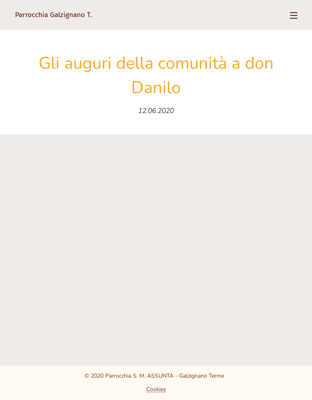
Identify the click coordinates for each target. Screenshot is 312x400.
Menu (293, 15)
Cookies (156, 389)
